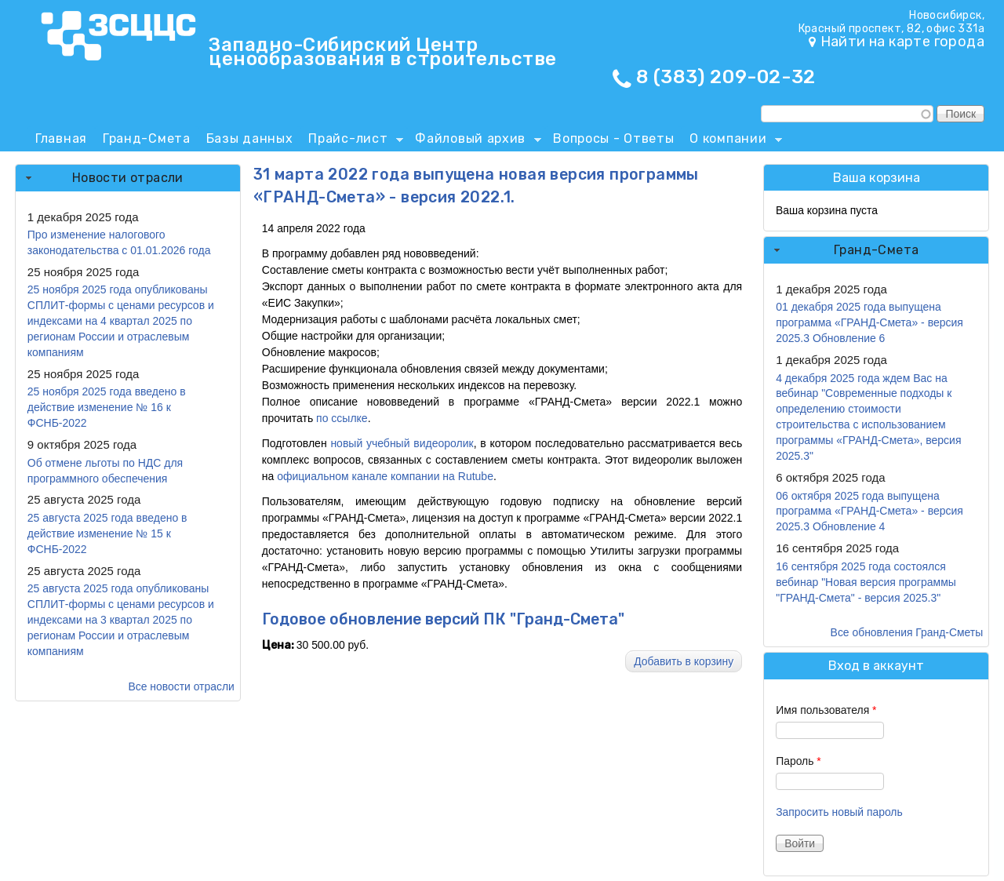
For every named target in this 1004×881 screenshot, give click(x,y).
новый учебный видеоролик (401, 443)
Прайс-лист (351, 141)
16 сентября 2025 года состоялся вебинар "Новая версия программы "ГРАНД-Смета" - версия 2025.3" (866, 582)
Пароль (798, 761)
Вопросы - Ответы (613, 138)
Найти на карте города (902, 41)
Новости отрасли (128, 177)
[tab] (128, 178)
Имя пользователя (826, 710)
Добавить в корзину (683, 661)
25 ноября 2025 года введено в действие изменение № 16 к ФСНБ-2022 (106, 407)
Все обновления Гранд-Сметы (907, 632)
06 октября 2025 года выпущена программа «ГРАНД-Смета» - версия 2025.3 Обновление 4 (869, 511)
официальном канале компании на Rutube (383, 476)
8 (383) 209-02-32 (726, 77)
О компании (732, 141)
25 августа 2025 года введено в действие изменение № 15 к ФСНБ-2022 (107, 533)
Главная (61, 138)
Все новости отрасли (182, 686)
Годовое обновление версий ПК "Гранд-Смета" (443, 619)
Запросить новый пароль (839, 812)
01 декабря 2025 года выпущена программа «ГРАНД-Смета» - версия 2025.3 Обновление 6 (869, 322)
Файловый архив (474, 141)
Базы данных (249, 138)
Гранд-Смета (147, 138)
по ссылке (342, 418)
